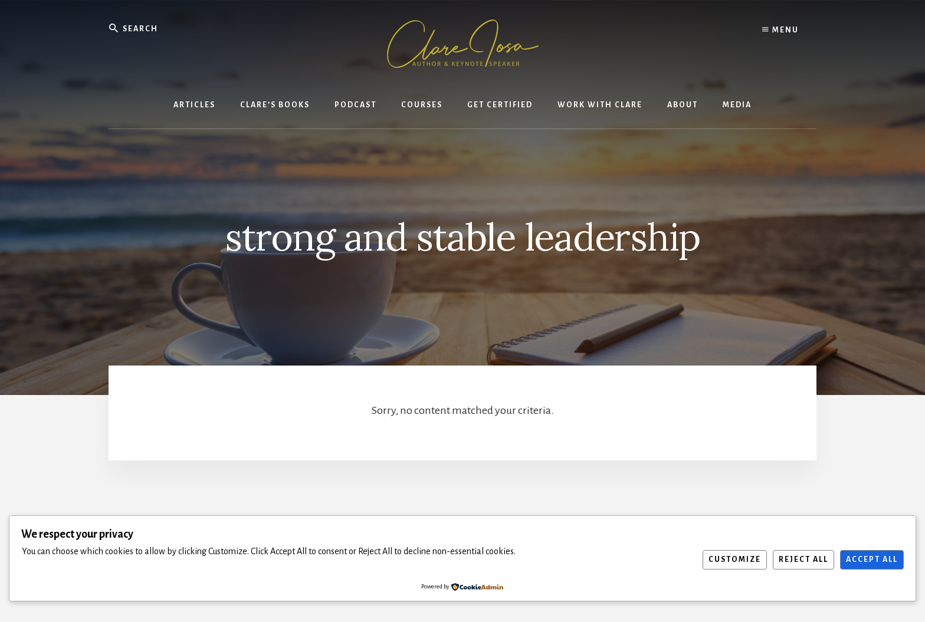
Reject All (803, 559)
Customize (734, 559)
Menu (780, 29)
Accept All (872, 559)
